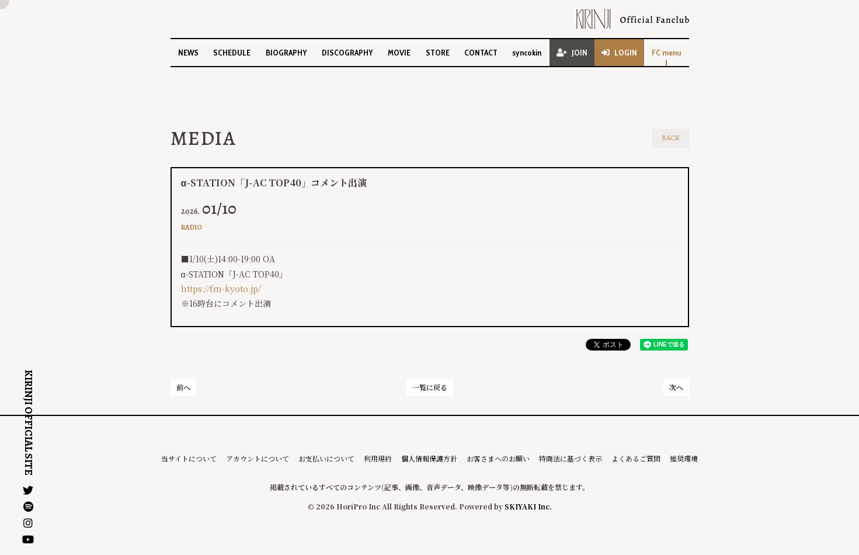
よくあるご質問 (635, 458)
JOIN (572, 52)
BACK (671, 138)
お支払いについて (326, 458)
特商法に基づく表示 (570, 458)
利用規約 (378, 458)
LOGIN (619, 52)
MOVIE (399, 52)
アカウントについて (257, 458)
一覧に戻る (429, 387)
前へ (183, 387)
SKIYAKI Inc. (528, 506)
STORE (438, 52)
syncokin (526, 52)
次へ (676, 387)
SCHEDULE (232, 52)
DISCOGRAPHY (347, 52)
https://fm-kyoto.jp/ (221, 288)
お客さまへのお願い (498, 458)
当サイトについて (189, 458)
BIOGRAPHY (286, 52)
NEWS (188, 52)
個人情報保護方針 (429, 458)
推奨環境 (684, 458)
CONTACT (481, 52)
